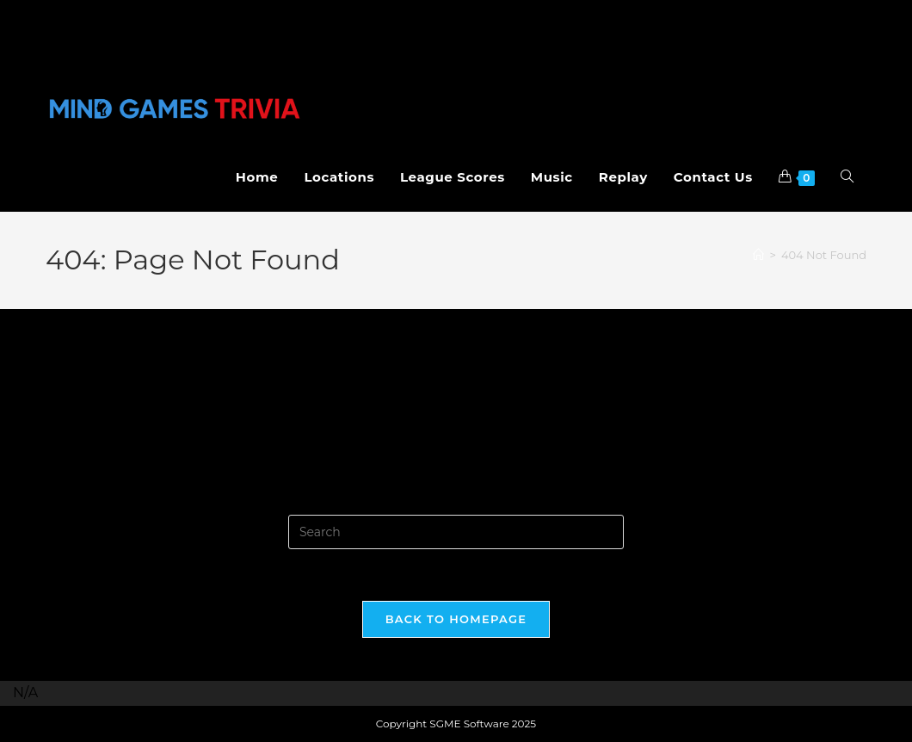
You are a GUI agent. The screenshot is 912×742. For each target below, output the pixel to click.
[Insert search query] (456, 532)
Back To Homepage (456, 619)
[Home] (758, 255)
